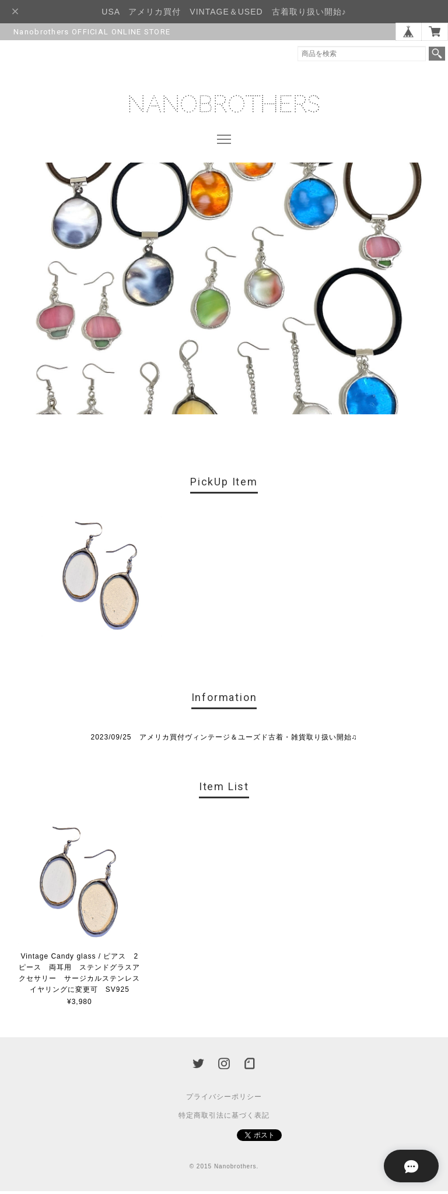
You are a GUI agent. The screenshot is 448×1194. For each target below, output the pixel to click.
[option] (101, 579)
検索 (437, 54)
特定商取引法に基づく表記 (224, 1118)
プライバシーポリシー (224, 1100)
